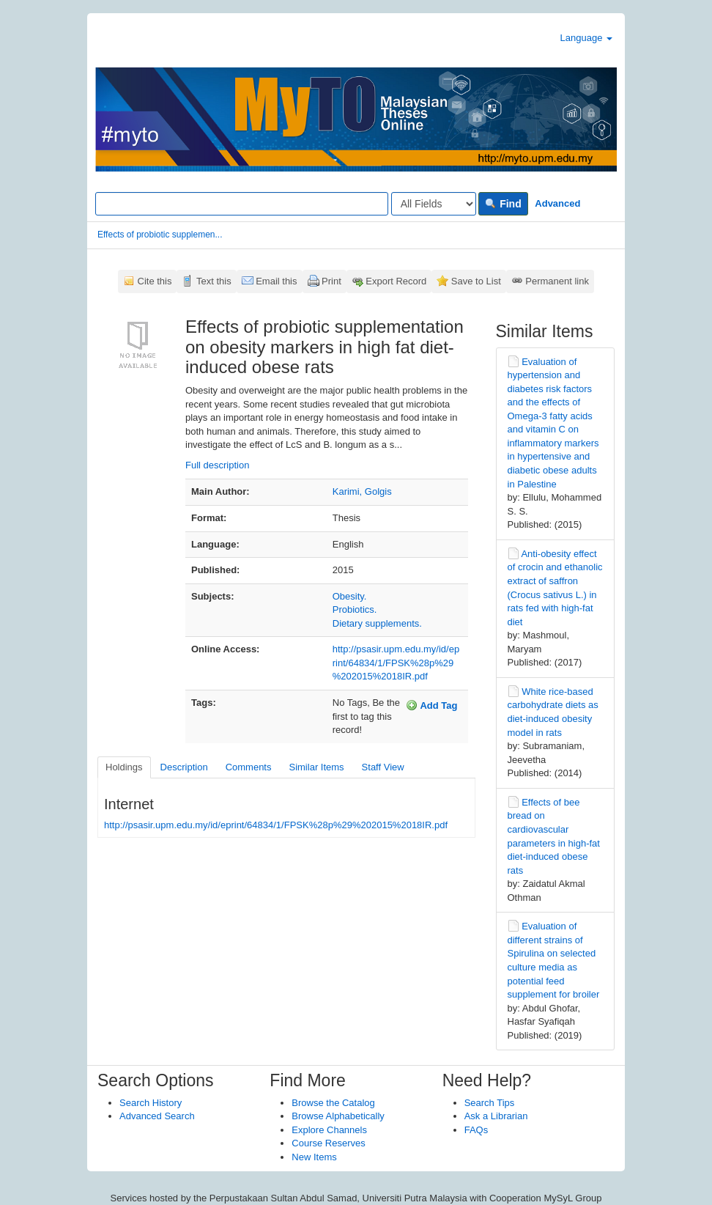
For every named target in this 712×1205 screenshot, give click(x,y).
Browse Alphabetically (338, 1115)
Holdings (124, 767)
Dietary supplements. (377, 623)
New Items (314, 1156)
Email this (276, 281)
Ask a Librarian (496, 1115)
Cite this (155, 281)
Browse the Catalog (333, 1102)
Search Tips (489, 1102)
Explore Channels (329, 1129)
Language (586, 37)
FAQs (476, 1129)
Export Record (396, 281)
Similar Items (316, 767)
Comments (249, 767)
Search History (150, 1102)
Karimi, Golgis (362, 491)
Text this (213, 281)
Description (184, 767)
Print (331, 281)
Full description (217, 465)
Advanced (557, 203)
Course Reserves (328, 1143)
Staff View (383, 767)
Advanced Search (157, 1115)
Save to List (476, 281)
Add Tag (431, 705)
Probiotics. (355, 609)
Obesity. (350, 596)
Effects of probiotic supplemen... (160, 234)
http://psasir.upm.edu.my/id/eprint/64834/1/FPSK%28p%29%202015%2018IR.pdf (396, 663)
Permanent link (557, 281)
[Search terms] (241, 203)
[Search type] (433, 203)
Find (503, 204)
